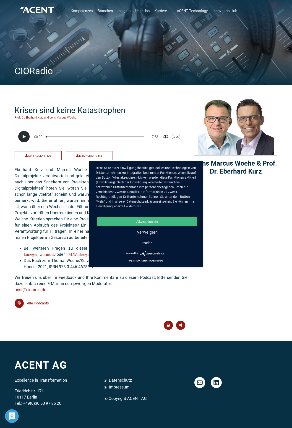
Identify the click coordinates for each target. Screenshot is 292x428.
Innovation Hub (225, 11)
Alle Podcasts (32, 303)
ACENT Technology (192, 11)
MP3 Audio (38, 155)
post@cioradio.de (30, 289)
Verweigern (147, 232)
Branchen (105, 11)
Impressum (119, 387)
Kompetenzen (82, 11)
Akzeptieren (147, 221)
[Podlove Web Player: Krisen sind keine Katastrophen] (101, 137)
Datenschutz (120, 380)
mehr (147, 242)
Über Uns (142, 11)
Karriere (160, 11)
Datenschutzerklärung (152, 260)
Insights (124, 11)
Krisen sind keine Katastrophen (70, 110)
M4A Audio (89, 155)
